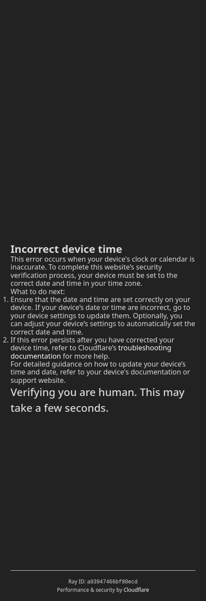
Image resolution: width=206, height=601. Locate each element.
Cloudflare (136, 590)
